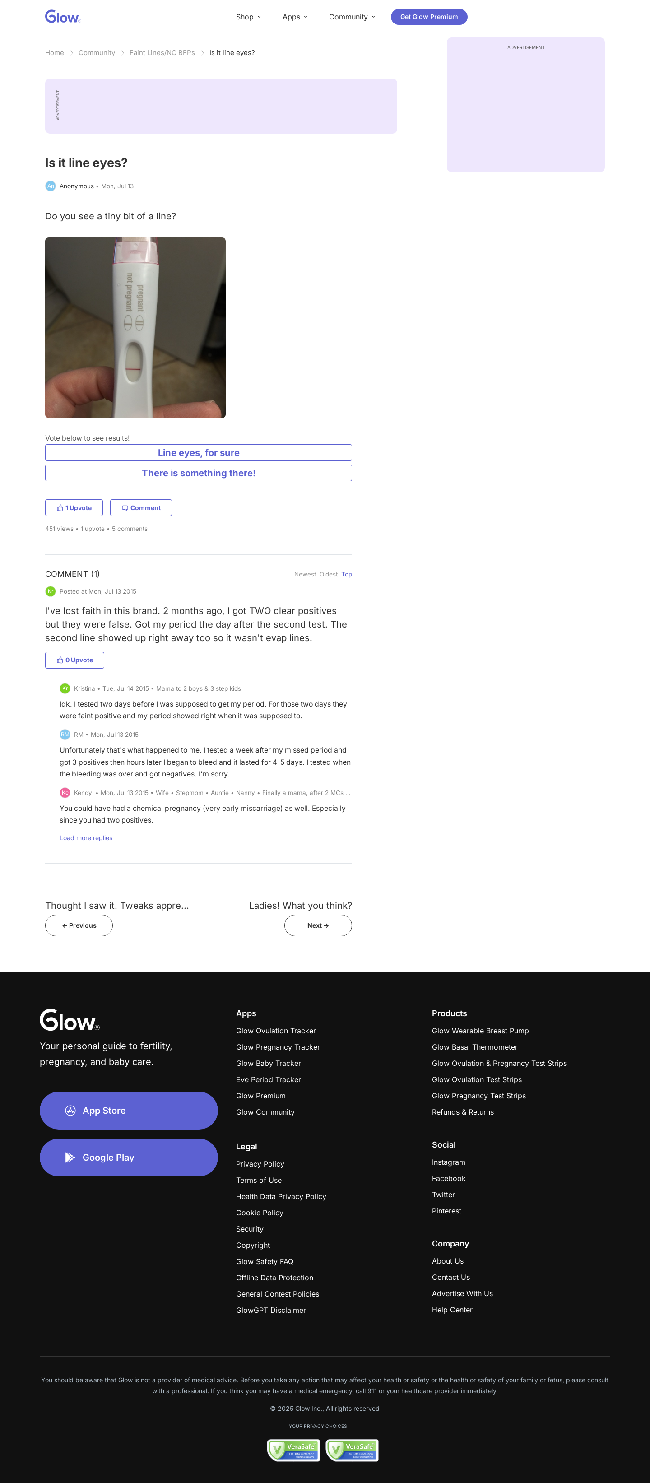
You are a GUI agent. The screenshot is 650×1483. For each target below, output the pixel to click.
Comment (141, 507)
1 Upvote (74, 507)
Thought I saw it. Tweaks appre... (117, 905)
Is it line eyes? (232, 52)
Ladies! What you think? (300, 905)
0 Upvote (74, 660)
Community (97, 52)
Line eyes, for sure (199, 452)
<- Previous (79, 925)
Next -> (318, 925)
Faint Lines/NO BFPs (162, 52)
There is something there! (199, 473)
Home (54, 52)
